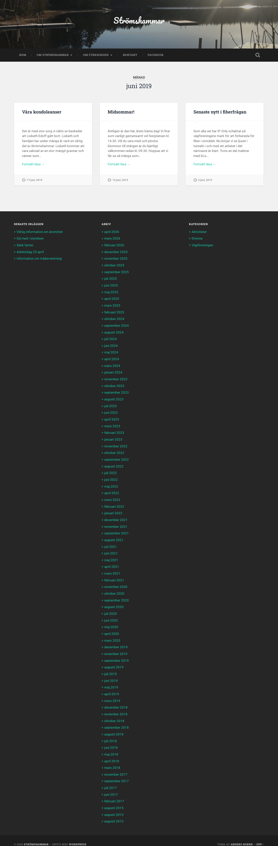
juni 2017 (111, 788)
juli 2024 (110, 338)
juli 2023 (110, 404)
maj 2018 (111, 748)
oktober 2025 (114, 265)
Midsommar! (121, 112)
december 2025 (116, 252)
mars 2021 (112, 569)
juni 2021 (111, 550)
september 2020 (116, 596)
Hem (22, 55)
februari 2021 (114, 576)
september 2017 (116, 775)
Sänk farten (25, 245)
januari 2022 (113, 510)
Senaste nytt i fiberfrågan (219, 112)
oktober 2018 (114, 715)
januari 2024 (113, 371)
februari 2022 (114, 503)
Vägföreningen (202, 245)
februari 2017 (114, 794)
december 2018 (116, 702)
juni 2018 (111, 742)
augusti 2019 (114, 662)
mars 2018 (112, 761)
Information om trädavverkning (39, 259)
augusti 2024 (114, 331)
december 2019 (116, 642)
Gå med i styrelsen (30, 239)
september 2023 (116, 391)
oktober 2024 (114, 318)
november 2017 (115, 768)
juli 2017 (110, 781)
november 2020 (115, 583)
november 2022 (115, 444)
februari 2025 (114, 311)
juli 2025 (110, 278)
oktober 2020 (114, 589)
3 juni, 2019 (205, 180)
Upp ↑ (260, 837)
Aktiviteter (199, 232)
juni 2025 (111, 285)
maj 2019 (111, 682)
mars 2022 (112, 497)
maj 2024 (111, 351)
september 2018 (116, 722)
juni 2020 (111, 616)
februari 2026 (114, 245)
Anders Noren (242, 837)
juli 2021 (110, 543)
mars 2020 (112, 636)
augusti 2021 (114, 536)
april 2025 (111, 298)
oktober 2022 (114, 450)
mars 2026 (112, 239)
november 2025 (115, 259)
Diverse (197, 239)
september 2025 (116, 272)
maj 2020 (111, 622)
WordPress (77, 837)
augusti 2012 (114, 814)
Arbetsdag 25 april (30, 252)
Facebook (156, 55)
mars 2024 (112, 364)
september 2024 (116, 325)
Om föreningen (96, 55)
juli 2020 (110, 609)
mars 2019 (112, 695)
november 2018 (115, 708)
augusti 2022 (114, 464)
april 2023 (111, 417)
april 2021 (111, 563)
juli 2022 (110, 470)
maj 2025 (111, 292)
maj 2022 (111, 483)
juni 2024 (111, 344)
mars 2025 (112, 305)
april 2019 (111, 689)
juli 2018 (110, 735)
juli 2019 (110, 669)
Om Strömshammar (53, 55)
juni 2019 (111, 675)
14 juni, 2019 (120, 180)
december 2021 (116, 517)
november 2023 (115, 378)
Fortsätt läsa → (33, 165)
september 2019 (116, 656)
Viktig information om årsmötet (40, 232)
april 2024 (111, 358)
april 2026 (111, 232)
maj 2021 (111, 556)
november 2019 (115, 649)
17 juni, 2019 (34, 180)
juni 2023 (111, 411)
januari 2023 (113, 437)
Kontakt (130, 55)
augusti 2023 (114, 397)
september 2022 (116, 457)
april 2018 (111, 755)
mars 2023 (112, 424)
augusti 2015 (114, 801)
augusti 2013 (114, 808)
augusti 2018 (114, 728)
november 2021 (115, 523)
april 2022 (111, 490)
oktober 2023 (114, 384)
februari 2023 (114, 430)
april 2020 (111, 629)
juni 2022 (111, 477)
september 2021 (116, 530)
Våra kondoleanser (41, 112)
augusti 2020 (114, 603)
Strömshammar (139, 20)
